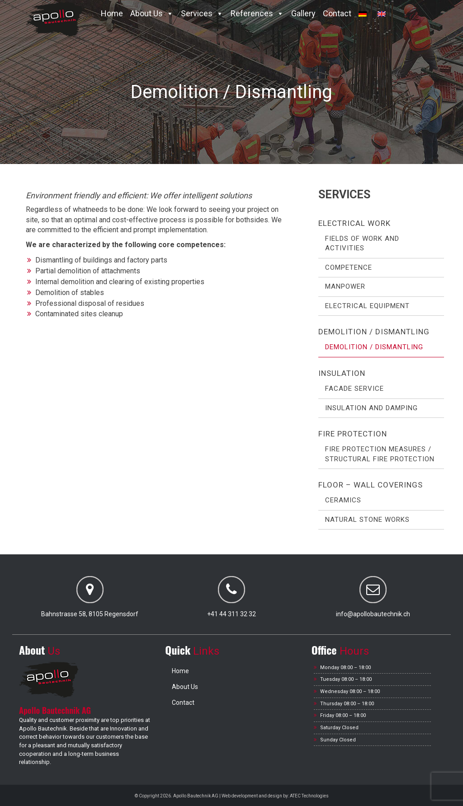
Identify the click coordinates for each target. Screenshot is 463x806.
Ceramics (343, 500)
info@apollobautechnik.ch (373, 614)
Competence (348, 267)
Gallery (303, 13)
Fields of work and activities (362, 243)
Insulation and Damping (371, 408)
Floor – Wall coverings (370, 484)
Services (202, 13)
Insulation (341, 373)
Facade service (354, 388)
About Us (152, 13)
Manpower (345, 286)
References (257, 13)
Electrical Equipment (367, 306)
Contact (337, 13)
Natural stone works (367, 519)
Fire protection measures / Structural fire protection (380, 454)
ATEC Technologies (309, 795)
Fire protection (352, 433)
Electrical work (354, 223)
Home (112, 13)
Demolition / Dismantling (374, 331)
